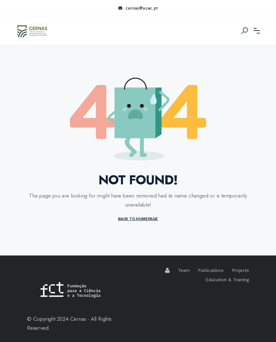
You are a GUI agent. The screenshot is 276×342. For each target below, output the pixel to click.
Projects (240, 270)
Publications (211, 270)
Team (183, 270)
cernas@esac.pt (137, 8)
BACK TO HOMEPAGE (138, 219)
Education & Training (227, 279)
